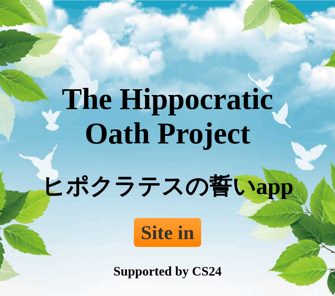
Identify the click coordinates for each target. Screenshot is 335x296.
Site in (167, 232)
